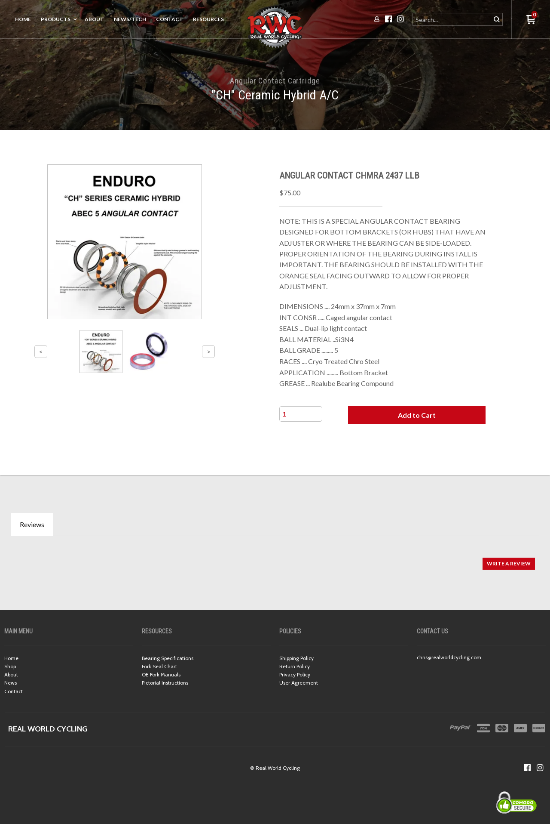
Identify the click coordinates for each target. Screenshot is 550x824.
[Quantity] (300, 414)
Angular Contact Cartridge (275, 80)
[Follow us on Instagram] (540, 767)
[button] (417, 415)
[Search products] (452, 19)
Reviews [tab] (32, 524)
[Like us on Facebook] (527, 767)
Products (55, 19)
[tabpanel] (275, 559)
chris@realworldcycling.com (449, 657)
